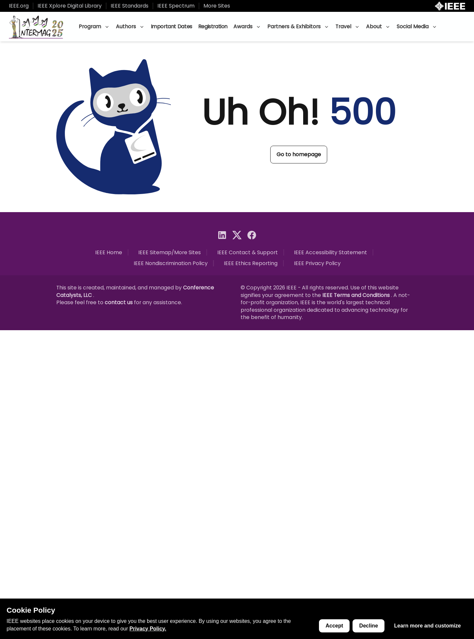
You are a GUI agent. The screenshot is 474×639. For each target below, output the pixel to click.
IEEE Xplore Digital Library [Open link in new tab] (70, 6)
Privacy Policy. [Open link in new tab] (147, 628)
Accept (334, 625)
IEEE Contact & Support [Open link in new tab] (247, 252)
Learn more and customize (427, 625)
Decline (368, 625)
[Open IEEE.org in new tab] (450, 6)
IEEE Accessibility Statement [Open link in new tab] (330, 252)
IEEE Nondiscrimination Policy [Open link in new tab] (171, 263)
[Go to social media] (222, 235)
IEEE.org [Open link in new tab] (19, 6)
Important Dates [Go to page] (171, 26)
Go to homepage (298, 154)
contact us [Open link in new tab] (119, 302)
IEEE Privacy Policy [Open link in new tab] (317, 263)
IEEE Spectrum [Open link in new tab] (176, 6)
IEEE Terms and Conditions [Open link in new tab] (356, 295)
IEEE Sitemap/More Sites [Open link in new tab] (169, 252)
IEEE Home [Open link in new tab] (108, 252)
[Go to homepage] (36, 26)
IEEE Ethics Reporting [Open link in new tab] (250, 263)
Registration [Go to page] (212, 26)
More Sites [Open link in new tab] (216, 6)
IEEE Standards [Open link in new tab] (129, 6)
